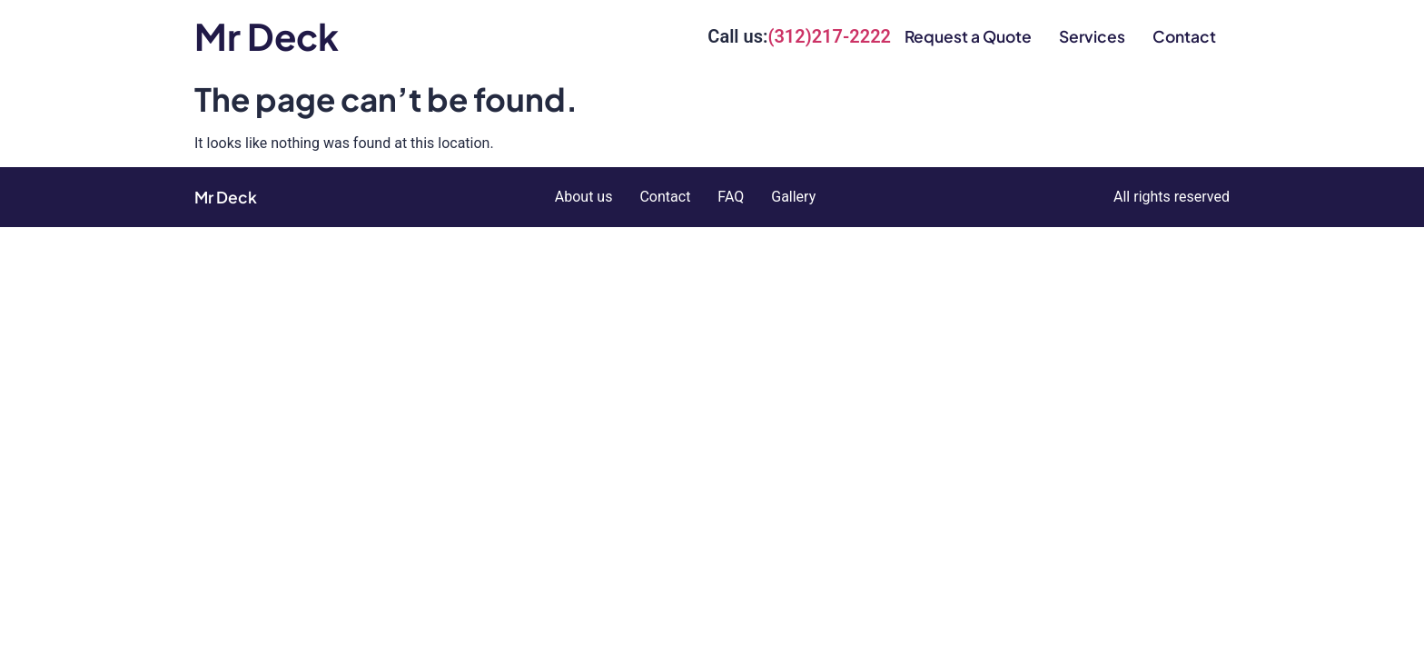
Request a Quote (968, 36)
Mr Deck (266, 36)
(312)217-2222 (829, 36)
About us (584, 196)
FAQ (730, 196)
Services (1092, 36)
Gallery (793, 196)
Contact (1184, 36)
